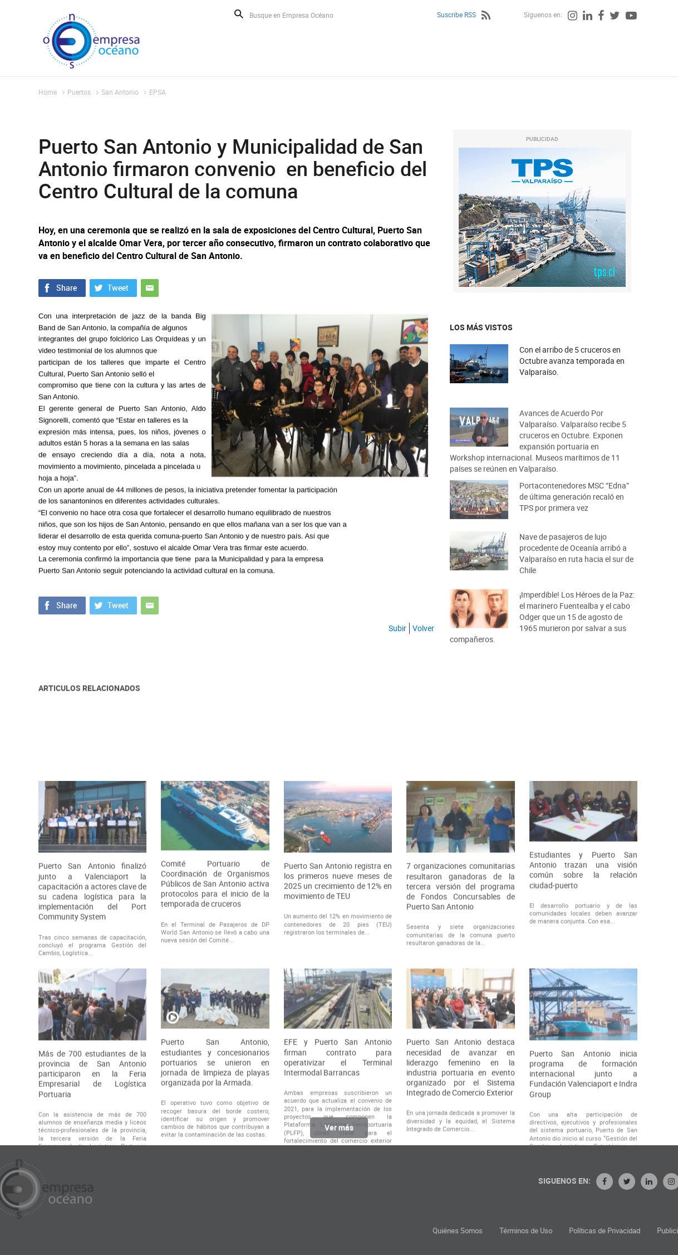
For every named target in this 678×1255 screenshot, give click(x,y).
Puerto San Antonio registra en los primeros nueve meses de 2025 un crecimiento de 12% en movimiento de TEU (338, 983)
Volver (423, 628)
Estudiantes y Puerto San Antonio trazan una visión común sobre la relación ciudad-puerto (583, 971)
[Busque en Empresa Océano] (298, 14)
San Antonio (120, 91)
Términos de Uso (601, 1231)
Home (47, 91)
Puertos (79, 91)
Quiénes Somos (533, 1231)
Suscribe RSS (456, 14)
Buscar (238, 13)
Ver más (339, 1132)
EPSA (157, 91)
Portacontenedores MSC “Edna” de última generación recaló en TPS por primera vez (574, 506)
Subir (397, 628)
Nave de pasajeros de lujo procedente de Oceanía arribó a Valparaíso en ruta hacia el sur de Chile (576, 565)
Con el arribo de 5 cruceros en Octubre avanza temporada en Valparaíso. (572, 361)
